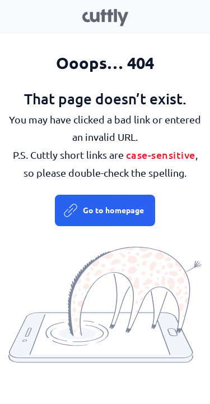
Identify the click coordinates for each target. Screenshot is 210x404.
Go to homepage (113, 210)
